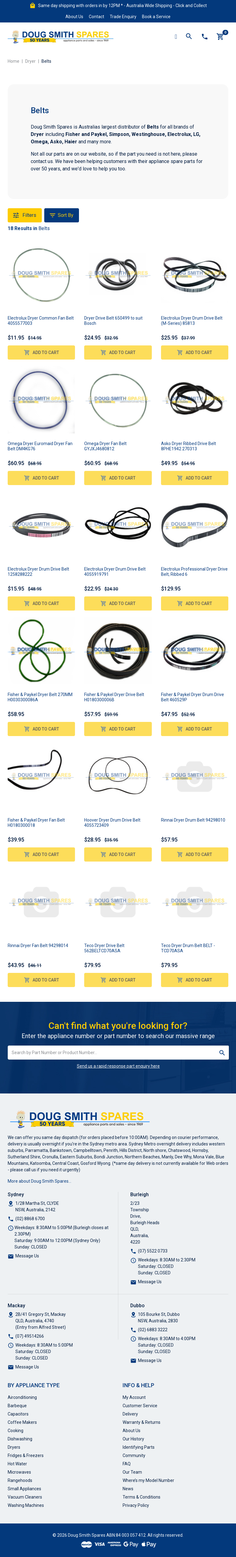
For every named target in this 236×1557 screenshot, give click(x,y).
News (128, 1488)
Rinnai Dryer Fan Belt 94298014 (38, 945)
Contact (96, 16)
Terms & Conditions (141, 1497)
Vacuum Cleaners (25, 1497)
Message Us (27, 1255)
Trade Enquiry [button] (123, 16)
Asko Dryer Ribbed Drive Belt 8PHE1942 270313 (188, 446)
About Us (74, 16)
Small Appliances (24, 1488)
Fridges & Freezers (26, 1455)
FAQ (127, 1463)
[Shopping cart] (220, 36)
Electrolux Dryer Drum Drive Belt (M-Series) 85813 (191, 321)
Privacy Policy (136, 1505)
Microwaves (19, 1472)
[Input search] (112, 1052)
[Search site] (222, 1052)
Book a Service (156, 16)
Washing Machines (26, 1505)
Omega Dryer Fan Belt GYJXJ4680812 (105, 446)
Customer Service (140, 1405)
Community (134, 1455)
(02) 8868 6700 (30, 1218)
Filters (24, 215)
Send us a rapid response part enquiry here (118, 1066)
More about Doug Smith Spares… (39, 1181)
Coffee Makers (22, 1422)
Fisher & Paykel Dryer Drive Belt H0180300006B (114, 697)
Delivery (130, 1414)
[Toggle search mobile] (189, 36)
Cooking (15, 1430)
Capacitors (18, 1414)
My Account (134, 1397)
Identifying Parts (139, 1447)
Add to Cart (41, 352)
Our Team (132, 1472)
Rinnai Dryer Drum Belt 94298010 (193, 820)
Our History (133, 1438)
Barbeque (17, 1405)
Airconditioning (22, 1397)
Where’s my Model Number (148, 1480)
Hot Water (17, 1463)
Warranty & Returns (141, 1422)
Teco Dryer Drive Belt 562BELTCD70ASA (104, 948)
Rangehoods (20, 1480)
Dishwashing (20, 1438)
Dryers (14, 1447)
